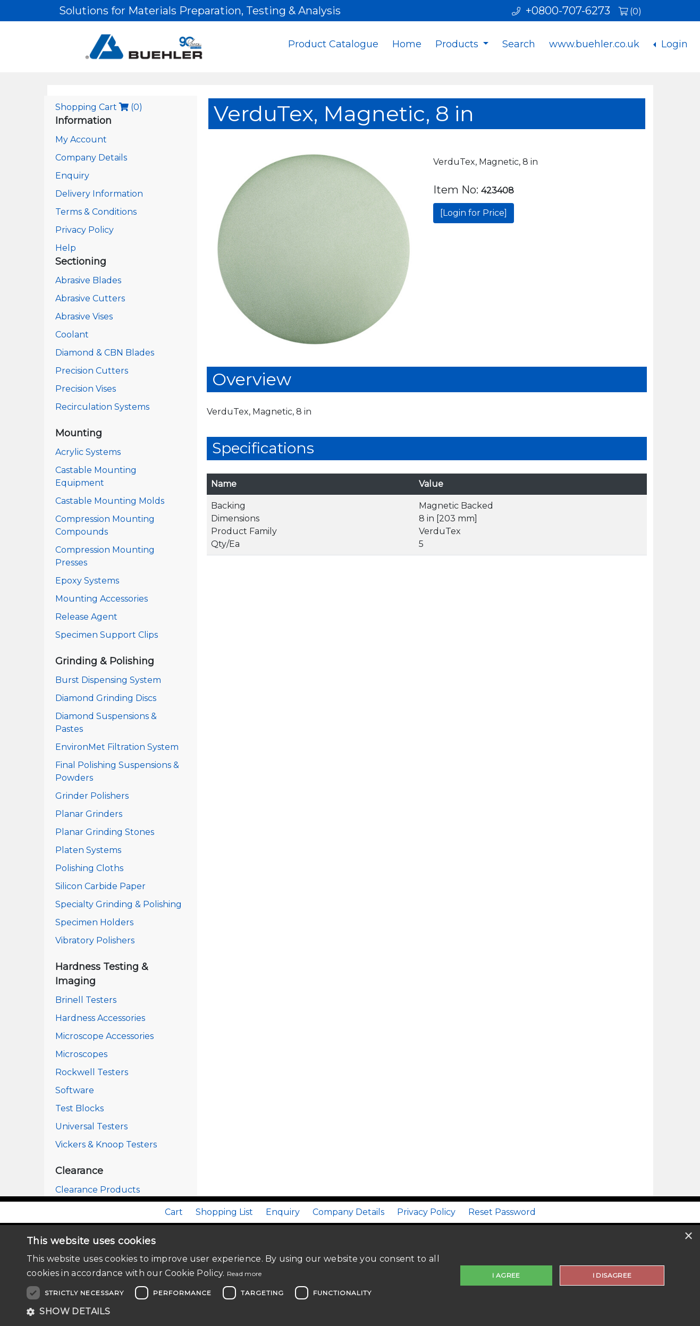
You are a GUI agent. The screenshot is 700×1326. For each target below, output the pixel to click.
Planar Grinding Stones (104, 832)
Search (518, 44)
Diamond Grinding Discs (105, 698)
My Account (81, 139)
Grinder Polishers (92, 796)
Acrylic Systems (88, 452)
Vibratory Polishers (94, 940)
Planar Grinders (88, 814)
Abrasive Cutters (90, 298)
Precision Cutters (91, 371)
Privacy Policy (84, 230)
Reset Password (502, 1212)
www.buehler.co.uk (594, 44)
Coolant (72, 335)
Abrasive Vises (84, 316)
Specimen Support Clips (106, 635)
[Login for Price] (473, 213)
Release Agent (86, 617)
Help (65, 248)
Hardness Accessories (100, 1018)
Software (74, 1090)
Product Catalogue (333, 44)
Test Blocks (79, 1108)
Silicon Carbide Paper (100, 886)
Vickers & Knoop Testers (106, 1144)
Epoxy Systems (87, 581)
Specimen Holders (94, 922)
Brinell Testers (85, 1000)
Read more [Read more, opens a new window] (244, 1274)
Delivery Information (99, 194)
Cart (174, 1212)
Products (458, 44)
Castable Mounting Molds (109, 501)
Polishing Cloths (89, 868)
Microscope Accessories (104, 1036)
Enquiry (72, 176)
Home (406, 44)
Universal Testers (91, 1126)
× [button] (688, 1236)
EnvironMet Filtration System (117, 747)
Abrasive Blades (88, 280)
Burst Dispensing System (108, 680)
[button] (235, 1311)
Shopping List (224, 1212)
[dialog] (350, 1275)
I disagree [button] (612, 1275)
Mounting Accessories (101, 599)
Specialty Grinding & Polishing (118, 904)
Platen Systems (88, 850)
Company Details (91, 158)
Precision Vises (85, 389)
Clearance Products (97, 1190)
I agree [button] (506, 1275)
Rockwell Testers (91, 1072)
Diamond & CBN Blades (104, 353)
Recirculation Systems (102, 407)
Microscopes (81, 1054)
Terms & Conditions (96, 212)
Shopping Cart (98, 107)
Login (673, 44)
